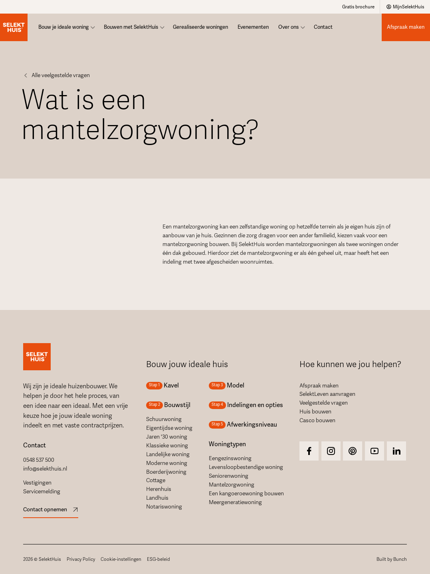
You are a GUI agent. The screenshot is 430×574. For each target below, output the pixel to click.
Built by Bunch (391, 559)
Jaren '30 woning (166, 436)
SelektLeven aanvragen (327, 394)
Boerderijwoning (166, 472)
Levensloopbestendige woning (246, 467)
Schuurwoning (164, 419)
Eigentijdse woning (169, 428)
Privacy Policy (81, 559)
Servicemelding (41, 491)
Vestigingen (37, 482)
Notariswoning (164, 506)
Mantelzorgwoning (231, 484)
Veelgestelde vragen (323, 402)
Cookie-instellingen (121, 559)
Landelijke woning (168, 454)
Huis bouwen (315, 411)
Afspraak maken (319, 385)
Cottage (155, 480)
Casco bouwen (317, 420)
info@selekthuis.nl (45, 468)
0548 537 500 (38, 460)
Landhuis (157, 498)
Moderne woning (166, 463)
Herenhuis (158, 489)
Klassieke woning (167, 445)
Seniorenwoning (228, 476)
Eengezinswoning (230, 458)
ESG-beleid (158, 559)
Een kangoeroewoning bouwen (246, 493)
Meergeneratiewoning (235, 502)
